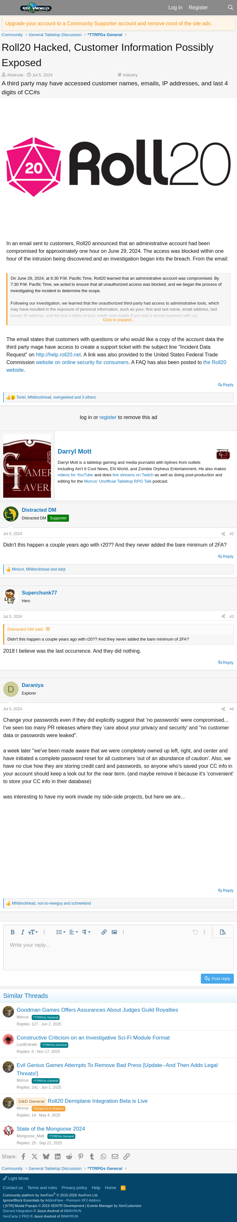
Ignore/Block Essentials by (52, 1200)
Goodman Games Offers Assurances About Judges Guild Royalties (97, 1010)
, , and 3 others (56, 397)
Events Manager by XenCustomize (114, 1206)
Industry (130, 75)
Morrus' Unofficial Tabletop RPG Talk (117, 481)
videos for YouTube (75, 474)
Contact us (13, 1187)
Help (96, 1187)
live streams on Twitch (133, 474)
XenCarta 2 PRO (16, 1216)
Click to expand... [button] (119, 319)
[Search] (230, 7)
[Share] (223, 534)
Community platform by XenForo (50, 1195)
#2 (232, 534)
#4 (232, 709)
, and (39, 569)
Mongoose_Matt (30, 1136)
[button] (9, 7)
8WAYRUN (72, 1211)
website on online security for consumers (82, 362)
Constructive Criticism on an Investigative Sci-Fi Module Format (93, 1038)
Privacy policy (74, 1187)
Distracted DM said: (25, 629)
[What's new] (217, 7)
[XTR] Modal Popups (44, 1206)
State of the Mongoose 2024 (51, 1129)
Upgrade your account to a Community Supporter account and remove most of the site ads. (108, 23)
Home (110, 1187)
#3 (232, 616)
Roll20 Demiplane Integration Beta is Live (98, 1101)
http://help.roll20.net (58, 354)
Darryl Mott (75, 451)
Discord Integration (17, 1211)
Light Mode (16, 1178)
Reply (228, 384)
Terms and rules (42, 1187)
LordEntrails (27, 1044)
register (108, 417)
